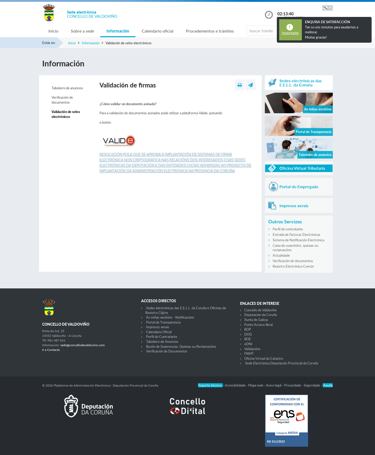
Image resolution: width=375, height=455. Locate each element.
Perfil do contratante (288, 229)
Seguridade (312, 385)
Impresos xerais (157, 327)
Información (118, 30)
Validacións (252, 349)
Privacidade (293, 385)
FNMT (249, 353)
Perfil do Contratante (161, 336)
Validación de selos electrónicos (66, 114)
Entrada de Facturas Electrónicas (296, 234)
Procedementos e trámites (210, 30)
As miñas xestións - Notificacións (170, 317)
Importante (290, 33)
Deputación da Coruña (260, 315)
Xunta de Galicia (256, 320)
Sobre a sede (82, 30)
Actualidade (281, 255)
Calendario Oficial (159, 332)
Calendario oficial (157, 30)
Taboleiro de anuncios (67, 88)
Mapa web (256, 385)
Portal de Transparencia (163, 322)
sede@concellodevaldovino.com (82, 345)
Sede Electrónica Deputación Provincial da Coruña (281, 363)
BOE (247, 339)
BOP (247, 329)
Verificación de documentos (62, 100)
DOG (248, 334)
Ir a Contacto (51, 350)
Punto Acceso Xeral (258, 325)
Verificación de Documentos (166, 351)
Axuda (327, 385)
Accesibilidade (235, 385)
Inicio (53, 30)
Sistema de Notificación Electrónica (298, 240)
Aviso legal (274, 385)
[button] (327, 8)
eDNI (248, 344)
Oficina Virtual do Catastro (263, 358)
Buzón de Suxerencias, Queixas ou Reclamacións (181, 346)
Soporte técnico (210, 385)
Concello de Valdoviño (260, 310)
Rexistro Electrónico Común (293, 266)
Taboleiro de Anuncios (162, 341)
